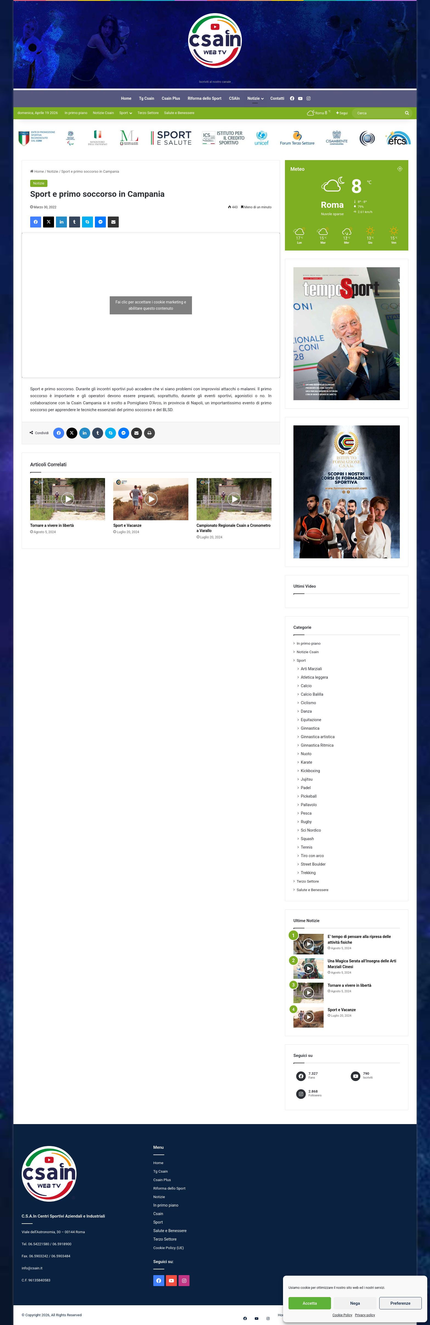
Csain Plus (171, 98)
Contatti (277, 98)
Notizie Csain (103, 113)
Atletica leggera (314, 677)
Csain (158, 1214)
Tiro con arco (312, 856)
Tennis (306, 847)
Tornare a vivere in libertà (52, 525)
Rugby (306, 822)
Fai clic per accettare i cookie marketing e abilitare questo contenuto (150, 305)
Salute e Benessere (179, 113)
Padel (306, 788)
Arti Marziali (311, 669)
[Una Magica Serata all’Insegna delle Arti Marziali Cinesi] (308, 968)
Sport (123, 113)
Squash (307, 839)
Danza (306, 711)
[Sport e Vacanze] (150, 499)
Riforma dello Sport (205, 98)
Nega (355, 1303)
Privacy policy (365, 1315)
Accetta (310, 1303)
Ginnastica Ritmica (317, 745)
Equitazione (311, 720)
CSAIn (234, 98)
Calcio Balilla (312, 694)
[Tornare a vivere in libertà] (67, 499)
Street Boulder (313, 864)
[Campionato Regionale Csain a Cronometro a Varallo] (234, 499)
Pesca (306, 813)
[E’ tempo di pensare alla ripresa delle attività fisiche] (308, 944)
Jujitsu (307, 779)
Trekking (308, 873)
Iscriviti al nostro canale (215, 82)
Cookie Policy (342, 1315)
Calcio (306, 686)
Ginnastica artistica (318, 737)
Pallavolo (309, 805)
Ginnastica (310, 728)
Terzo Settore (148, 113)
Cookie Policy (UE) (168, 1248)
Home (126, 98)
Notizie (253, 98)
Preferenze (401, 1303)
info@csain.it (32, 1268)
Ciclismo (308, 703)
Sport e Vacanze (127, 525)
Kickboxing (310, 771)
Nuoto (306, 754)
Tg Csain (146, 98)
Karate (306, 762)
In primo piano (76, 113)
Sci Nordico (311, 830)
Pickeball (309, 796)
